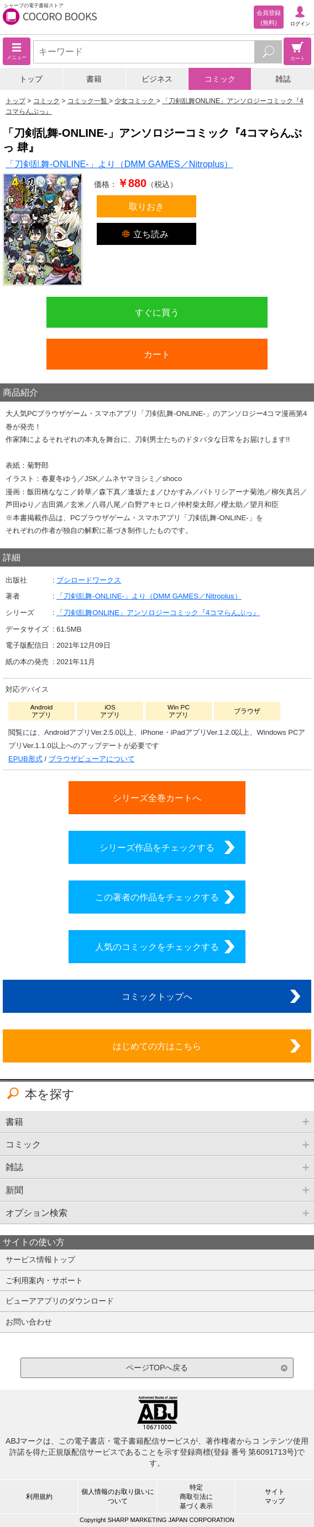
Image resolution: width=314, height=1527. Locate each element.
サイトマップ (275, 1496)
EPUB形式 (25, 759)
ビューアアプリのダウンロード (60, 1300)
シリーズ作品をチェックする (157, 847)
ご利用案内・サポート (44, 1280)
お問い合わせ (29, 1321)
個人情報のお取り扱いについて (117, 1496)
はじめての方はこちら (157, 1046)
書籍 (94, 78)
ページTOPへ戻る (157, 1367)
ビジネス (157, 78)
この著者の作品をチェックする (157, 897)
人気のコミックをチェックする (157, 947)
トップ (31, 78)
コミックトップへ (157, 996)
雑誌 (283, 78)
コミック (220, 78)
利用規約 (39, 1497)
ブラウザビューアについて (92, 759)
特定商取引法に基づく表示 (196, 1496)
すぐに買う (157, 312)
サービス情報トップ (40, 1259)
